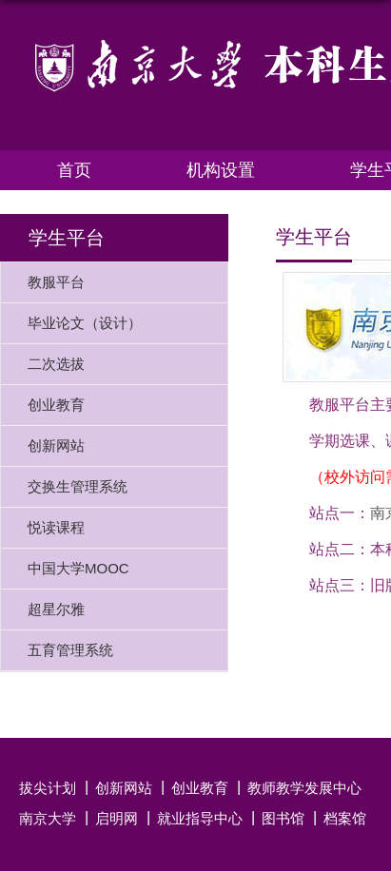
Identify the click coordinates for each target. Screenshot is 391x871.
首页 (74, 170)
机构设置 (220, 170)
